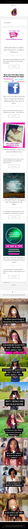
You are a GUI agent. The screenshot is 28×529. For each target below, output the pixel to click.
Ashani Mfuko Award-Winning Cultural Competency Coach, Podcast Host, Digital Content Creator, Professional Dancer (14, 12)
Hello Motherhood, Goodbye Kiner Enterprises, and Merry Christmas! (14, 49)
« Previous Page (6, 282)
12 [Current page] (19, 282)
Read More (14, 66)
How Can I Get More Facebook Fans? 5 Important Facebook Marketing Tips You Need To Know (14, 99)
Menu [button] (15, 5)
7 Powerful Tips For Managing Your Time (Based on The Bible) (14, 202)
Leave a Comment (19, 55)
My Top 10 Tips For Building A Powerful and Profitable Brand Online (14, 259)
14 (24, 282)
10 (14, 282)
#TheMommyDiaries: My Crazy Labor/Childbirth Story (14, 150)
